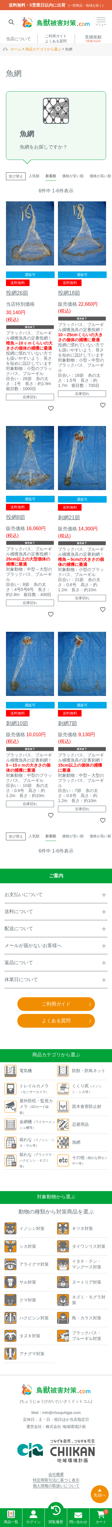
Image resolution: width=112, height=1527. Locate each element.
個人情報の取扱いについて (56, 1485)
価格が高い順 (100, 176)
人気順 (34, 176)
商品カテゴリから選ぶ (43, 49)
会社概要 (56, 1474)
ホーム (15, 49)
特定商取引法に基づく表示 (56, 1480)
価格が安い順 (73, 176)
